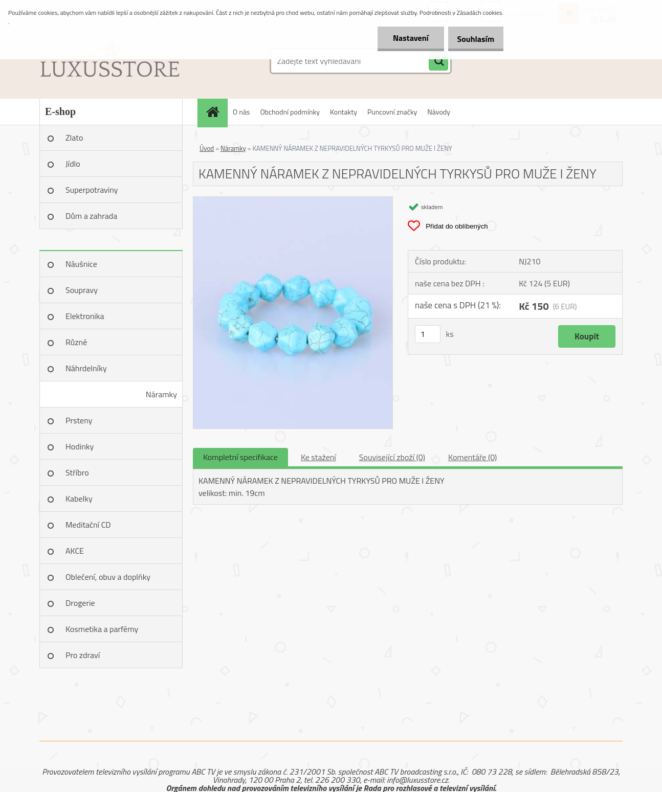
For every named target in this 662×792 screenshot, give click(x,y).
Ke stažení (318, 457)
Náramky (161, 394)
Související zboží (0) (392, 457)
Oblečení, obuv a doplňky (107, 577)
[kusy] (427, 334)
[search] (438, 61)
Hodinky (79, 446)
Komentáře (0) (472, 457)
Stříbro (77, 472)
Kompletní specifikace (240, 457)
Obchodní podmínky (290, 111)
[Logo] (109, 60)
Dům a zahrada (91, 216)
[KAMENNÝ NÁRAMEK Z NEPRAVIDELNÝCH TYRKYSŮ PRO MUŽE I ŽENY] (292, 201)
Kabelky (79, 498)
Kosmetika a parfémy (101, 629)
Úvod (207, 148)
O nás (241, 111)
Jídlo (72, 163)
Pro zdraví (82, 655)
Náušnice (81, 264)
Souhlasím (472, 39)
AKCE (74, 551)
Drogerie (80, 603)
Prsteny (78, 420)
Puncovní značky (392, 111)
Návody (438, 111)
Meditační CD (88, 524)
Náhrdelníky (86, 368)
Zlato (74, 137)
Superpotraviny (91, 190)
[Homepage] (216, 112)
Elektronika (84, 316)
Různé (76, 342)
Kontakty (343, 111)
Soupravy (81, 290)
